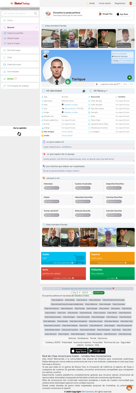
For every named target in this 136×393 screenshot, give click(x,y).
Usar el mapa (12, 43)
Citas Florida (79, 308)
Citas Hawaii (104, 308)
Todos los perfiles (13, 33)
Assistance (129, 387)
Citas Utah (127, 330)
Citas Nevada (62, 321)
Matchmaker (11, 38)
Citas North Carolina (52, 325)
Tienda (93, 338)
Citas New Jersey (96, 321)
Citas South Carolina (70, 330)
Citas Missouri (112, 317)
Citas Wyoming (125, 334)
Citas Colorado (105, 304)
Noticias (72, 338)
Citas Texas (116, 330)
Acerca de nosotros (82, 342)
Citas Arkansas (95, 300)
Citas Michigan (69, 317)
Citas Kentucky (86, 313)
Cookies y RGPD (52, 342)
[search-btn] (35, 13)
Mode (90, 3)
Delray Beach (70, 108)
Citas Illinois (126, 308)
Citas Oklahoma (96, 325)
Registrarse (120, 3)
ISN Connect (88, 391)
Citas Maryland (125, 313)
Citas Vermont (50, 334)
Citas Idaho (115, 308)
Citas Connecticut (52, 308)
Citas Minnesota (83, 317)
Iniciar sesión (105, 3)
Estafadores (83, 338)
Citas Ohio (83, 325)
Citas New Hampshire (78, 321)
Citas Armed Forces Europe (113, 300)
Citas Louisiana (100, 313)
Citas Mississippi (98, 317)
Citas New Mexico (111, 321)
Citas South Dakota (87, 330)
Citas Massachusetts (53, 317)
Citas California (91, 304)
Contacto (89, 345)
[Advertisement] (88, 14)
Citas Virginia (63, 334)
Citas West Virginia (94, 334)
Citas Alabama (57, 300)
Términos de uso (111, 342)
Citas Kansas (73, 313)
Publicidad (67, 342)
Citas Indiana (50, 313)
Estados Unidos (71, 105)
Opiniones (102, 338)
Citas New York (126, 321)
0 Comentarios (127, 60)
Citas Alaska (70, 300)
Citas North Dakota (69, 325)
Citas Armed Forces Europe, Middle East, (67, 304)
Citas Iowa (62, 313)
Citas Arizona (82, 300)
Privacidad (97, 342)
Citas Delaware (67, 308)
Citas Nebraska (49, 321)
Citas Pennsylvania (124, 325)
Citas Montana (125, 317)
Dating (19, 3)
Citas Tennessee (103, 330)
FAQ (97, 345)
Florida (80, 108)
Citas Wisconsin (110, 334)
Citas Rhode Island (52, 330)
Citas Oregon (109, 325)
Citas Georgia (92, 308)
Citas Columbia (119, 304)
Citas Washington (78, 334)
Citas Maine (112, 313)
